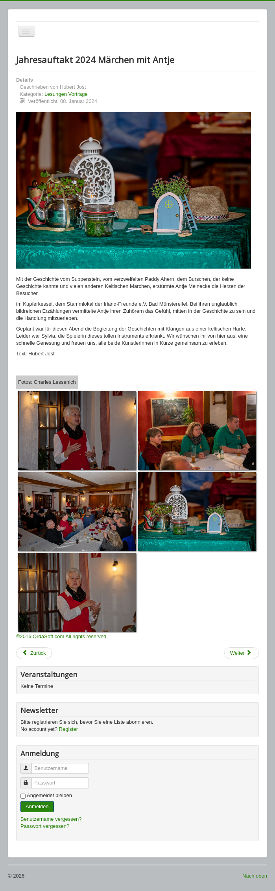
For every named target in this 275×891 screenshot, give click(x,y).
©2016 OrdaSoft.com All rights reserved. (62, 636)
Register (68, 729)
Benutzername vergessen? (50, 819)
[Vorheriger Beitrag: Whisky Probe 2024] (34, 653)
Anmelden (37, 806)
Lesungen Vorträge (66, 94)
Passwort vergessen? (44, 826)
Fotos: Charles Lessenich (47, 382)
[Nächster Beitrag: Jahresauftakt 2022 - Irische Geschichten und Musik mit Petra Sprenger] (241, 653)
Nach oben (254, 876)
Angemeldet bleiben (49, 795)
